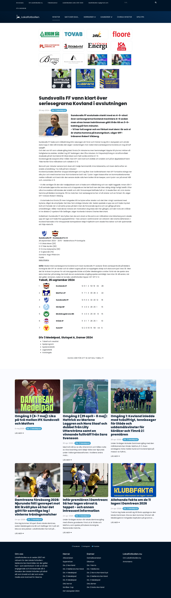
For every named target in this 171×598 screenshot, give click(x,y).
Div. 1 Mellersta (93, 569)
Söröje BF (60, 307)
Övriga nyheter (124, 17)
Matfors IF (61, 293)
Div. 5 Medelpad (69, 576)
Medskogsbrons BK (65, 314)
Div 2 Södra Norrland (95, 587)
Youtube (95, 546)
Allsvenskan (68, 558)
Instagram (85, 546)
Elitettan (90, 561)
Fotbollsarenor (52, 3)
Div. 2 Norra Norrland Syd (97, 572)
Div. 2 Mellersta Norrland (97, 576)
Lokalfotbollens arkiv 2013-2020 (73, 3)
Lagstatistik (47, 350)
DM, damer (91, 583)
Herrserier (89, 17)
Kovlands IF (61, 286)
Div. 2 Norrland (69, 565)
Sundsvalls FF (62, 300)
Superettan (68, 561)
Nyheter (56, 17)
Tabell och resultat (50, 341)
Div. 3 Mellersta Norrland (73, 569)
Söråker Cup (68, 587)
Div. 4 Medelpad (69, 572)
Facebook (76, 546)
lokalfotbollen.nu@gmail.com (98, 3)
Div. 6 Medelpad (69, 580)
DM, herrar (67, 583)
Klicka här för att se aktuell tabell (85, 358)
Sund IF (59, 328)
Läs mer (19, 433)
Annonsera (19, 3)
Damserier (105, 17)
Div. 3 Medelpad (59, 110)
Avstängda (47, 352)
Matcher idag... (72, 17)
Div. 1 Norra (91, 565)
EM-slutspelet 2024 (71, 591)
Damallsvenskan (94, 558)
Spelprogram (48, 344)
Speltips (140, 17)
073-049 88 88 (21, 8)
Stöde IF (59, 321)
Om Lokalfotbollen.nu (36, 3)
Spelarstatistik (48, 347)
